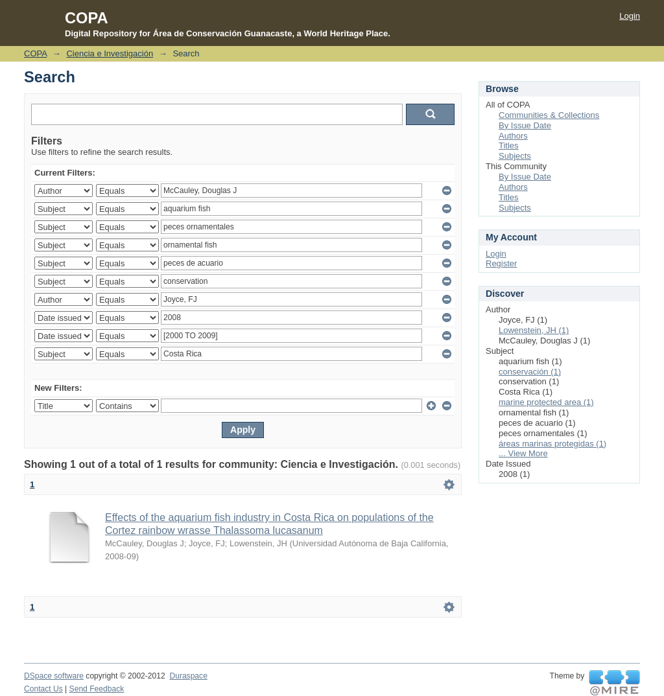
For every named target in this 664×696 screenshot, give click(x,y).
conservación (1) (530, 372)
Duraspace (188, 675)
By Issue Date (525, 125)
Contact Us (43, 688)
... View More (523, 453)
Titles (509, 145)
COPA (35, 53)
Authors (513, 136)
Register (501, 263)
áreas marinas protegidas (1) (552, 443)
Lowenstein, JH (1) (534, 330)
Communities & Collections (549, 115)
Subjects (515, 156)
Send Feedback (96, 688)
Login (629, 16)
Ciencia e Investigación (109, 53)
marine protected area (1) (546, 402)
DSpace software (54, 675)
